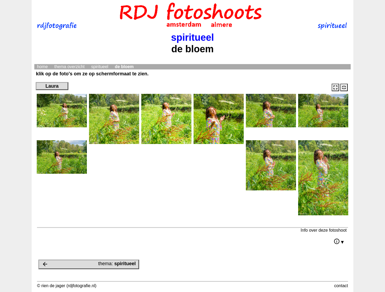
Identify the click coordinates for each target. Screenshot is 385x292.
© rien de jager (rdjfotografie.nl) (67, 285)
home (42, 66)
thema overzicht (69, 66)
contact (341, 285)
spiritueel (99, 66)
